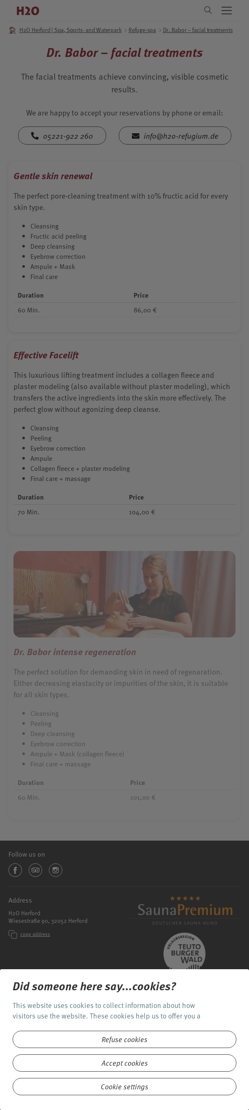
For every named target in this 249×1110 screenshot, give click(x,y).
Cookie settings (124, 1086)
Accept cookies (125, 1063)
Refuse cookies (124, 1039)
